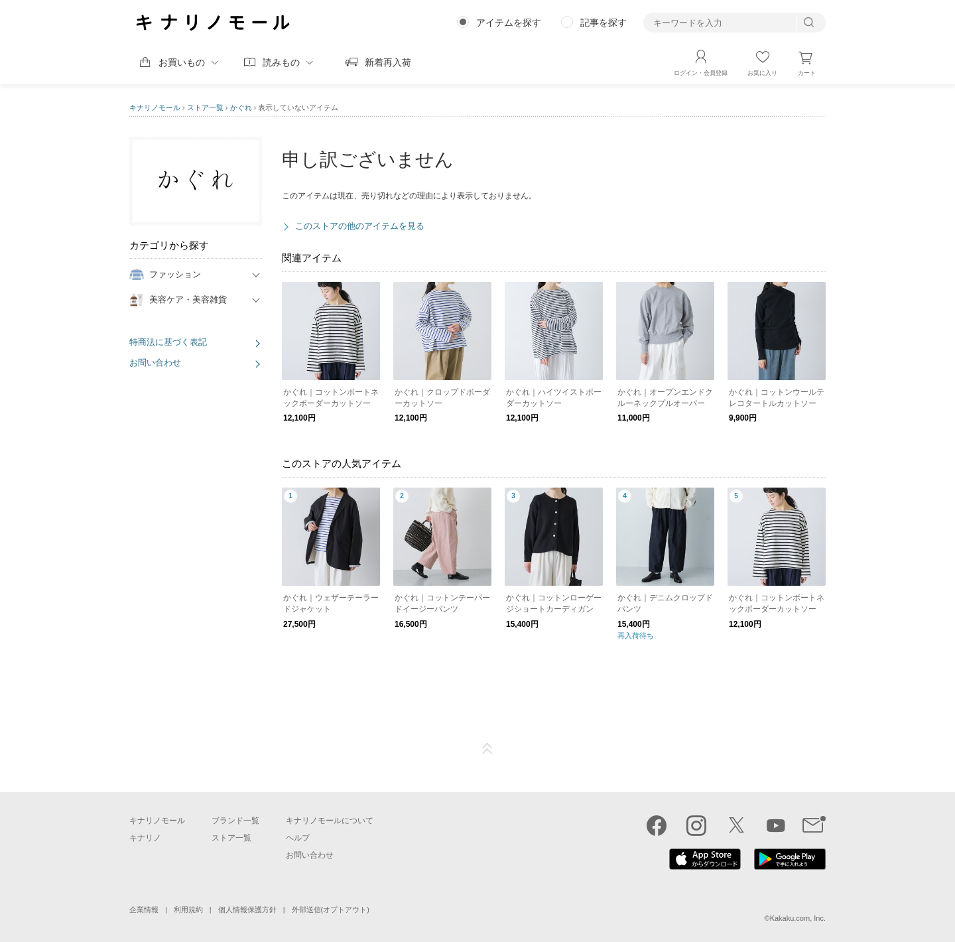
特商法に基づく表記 (168, 342)
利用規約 (188, 909)
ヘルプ (298, 837)
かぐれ (241, 107)
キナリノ (145, 837)
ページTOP (487, 749)
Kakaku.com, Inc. (798, 918)
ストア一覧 (205, 107)
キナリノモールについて (329, 820)
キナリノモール (154, 107)
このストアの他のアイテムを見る (359, 226)
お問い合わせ (155, 363)
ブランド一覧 (235, 820)
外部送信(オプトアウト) (330, 909)
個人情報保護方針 (247, 909)
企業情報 (144, 909)
